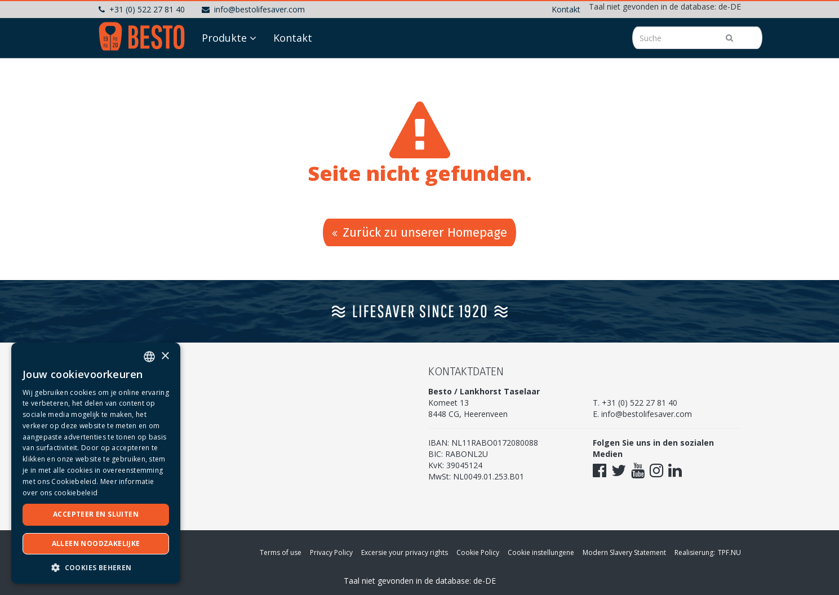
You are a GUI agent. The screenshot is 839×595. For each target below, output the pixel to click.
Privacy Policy (331, 552)
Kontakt (566, 9)
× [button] (165, 356)
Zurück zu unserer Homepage (419, 232)
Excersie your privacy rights (404, 552)
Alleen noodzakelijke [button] (96, 543)
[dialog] (95, 463)
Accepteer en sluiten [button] (96, 514)
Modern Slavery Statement (624, 552)
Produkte (224, 38)
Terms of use (280, 552)
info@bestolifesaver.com (253, 9)
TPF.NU (729, 552)
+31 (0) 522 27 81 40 (142, 9)
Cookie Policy (477, 552)
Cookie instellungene (541, 552)
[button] (96, 567)
